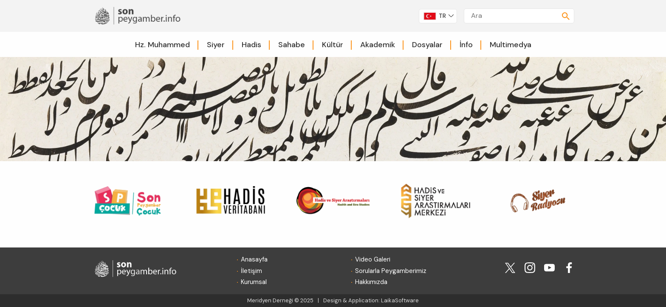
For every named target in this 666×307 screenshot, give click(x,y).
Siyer (216, 45)
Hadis (251, 45)
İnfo (466, 45)
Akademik (377, 45)
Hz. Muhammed (162, 45)
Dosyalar (427, 45)
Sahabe (291, 45)
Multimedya (510, 45)
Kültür (332, 45)
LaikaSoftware (400, 300)
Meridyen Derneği (270, 300)
